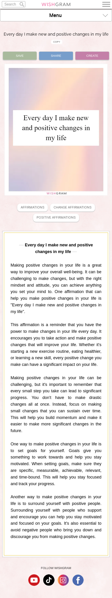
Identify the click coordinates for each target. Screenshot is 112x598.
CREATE (92, 55)
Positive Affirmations (56, 217)
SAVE (20, 55)
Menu (78, 15)
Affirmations (32, 207)
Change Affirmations (73, 207)
